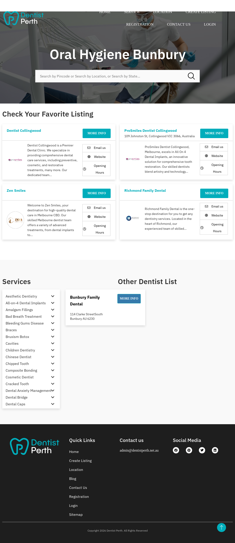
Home (104, 12)
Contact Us (179, 24)
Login (210, 24)
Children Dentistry (20, 350)
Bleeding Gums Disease (25, 323)
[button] (129, 298)
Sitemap (76, 514)
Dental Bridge (17, 397)
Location (162, 12)
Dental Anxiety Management (29, 390)
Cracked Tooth (17, 384)
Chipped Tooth (17, 363)
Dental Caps (15, 404)
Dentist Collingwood (24, 130)
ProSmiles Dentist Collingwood (150, 130)
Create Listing (201, 12)
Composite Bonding (21, 370)
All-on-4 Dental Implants (26, 303)
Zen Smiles (16, 190)
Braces (11, 330)
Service (131, 12)
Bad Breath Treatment (24, 316)
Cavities (12, 343)
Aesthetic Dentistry (21, 296)
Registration (140, 24)
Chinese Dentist (18, 357)
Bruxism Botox (17, 336)
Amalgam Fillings (19, 309)
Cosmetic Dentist (20, 377)
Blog (72, 478)
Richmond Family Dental (145, 190)
